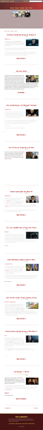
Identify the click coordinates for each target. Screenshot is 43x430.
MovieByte (21, 5)
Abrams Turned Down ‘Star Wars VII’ (21, 191)
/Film (6, 335)
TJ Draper (26, 106)
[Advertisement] (21, 24)
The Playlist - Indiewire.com (10, 301)
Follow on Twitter (18, 423)
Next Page (36, 408)
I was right (6, 245)
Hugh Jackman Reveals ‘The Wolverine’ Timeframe (21, 105)
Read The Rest (21, 58)
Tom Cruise (19, 379)
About (27, 8)
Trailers (17, 8)
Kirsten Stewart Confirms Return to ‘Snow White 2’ (21, 331)
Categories (22, 8)
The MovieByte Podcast (5, 1)
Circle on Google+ (25, 423)
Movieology (12, 1)
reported (18, 202)
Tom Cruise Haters (21, 71)
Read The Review (21, 398)
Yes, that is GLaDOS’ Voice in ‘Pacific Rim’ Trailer (21, 227)
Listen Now (21, 92)
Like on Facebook (12, 423)
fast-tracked (11, 342)
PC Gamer (7, 231)
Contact (31, 8)
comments (10, 349)
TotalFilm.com (7, 39)
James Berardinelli (8, 389)
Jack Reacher (21, 372)
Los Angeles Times (8, 263)
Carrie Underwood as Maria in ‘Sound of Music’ (21, 259)
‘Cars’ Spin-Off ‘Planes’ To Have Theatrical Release (21, 298)
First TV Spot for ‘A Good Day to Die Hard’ (21, 147)
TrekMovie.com (8, 195)
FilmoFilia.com (8, 109)
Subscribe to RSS (31, 423)
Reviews (12, 8)
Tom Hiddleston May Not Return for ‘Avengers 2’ (21, 35)
